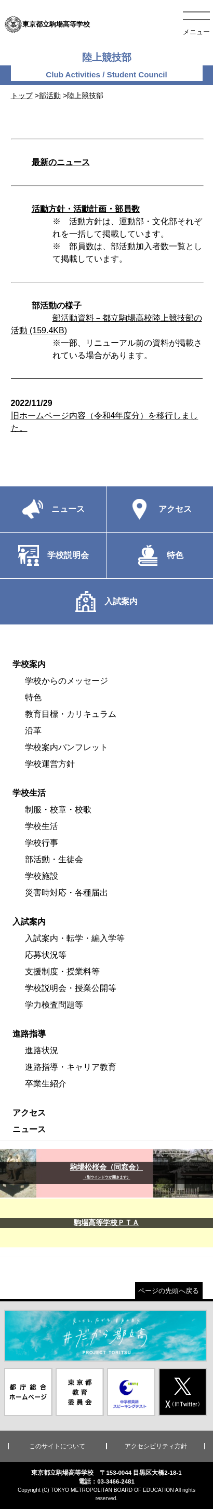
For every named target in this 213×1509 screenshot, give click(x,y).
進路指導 (29, 1033)
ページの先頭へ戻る (168, 1291)
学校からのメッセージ (66, 680)
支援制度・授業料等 (62, 971)
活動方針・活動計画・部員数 (86, 209)
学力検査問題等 (54, 1004)
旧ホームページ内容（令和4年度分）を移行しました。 (107, 415)
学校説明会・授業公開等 (70, 988)
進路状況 (41, 1050)
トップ (22, 95)
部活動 (50, 95)
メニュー (196, 32)
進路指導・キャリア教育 (70, 1067)
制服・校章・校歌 (58, 809)
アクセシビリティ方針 (156, 1446)
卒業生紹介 (45, 1083)
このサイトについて (57, 1446)
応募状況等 (45, 954)
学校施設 (41, 876)
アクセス (29, 1112)
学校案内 (29, 664)
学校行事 (41, 842)
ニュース (29, 1129)
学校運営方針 (50, 763)
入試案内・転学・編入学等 (75, 938)
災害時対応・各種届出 (66, 892)
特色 (33, 697)
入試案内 (29, 921)
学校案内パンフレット (66, 747)
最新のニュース (61, 162)
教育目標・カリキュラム (70, 714)
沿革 (33, 730)
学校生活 (29, 793)
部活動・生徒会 (54, 859)
